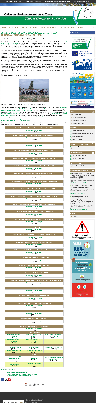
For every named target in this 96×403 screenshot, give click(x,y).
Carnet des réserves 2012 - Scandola (14, 332)
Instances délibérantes (77, 118)
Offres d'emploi (75, 141)
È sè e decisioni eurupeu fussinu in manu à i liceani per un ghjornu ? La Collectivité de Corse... (81, 198)
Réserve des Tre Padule (34, 342)
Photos (73, 208)
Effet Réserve (14, 352)
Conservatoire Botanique (14, 1)
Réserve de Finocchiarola (53, 338)
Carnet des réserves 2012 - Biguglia (14, 327)
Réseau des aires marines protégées (17, 362)
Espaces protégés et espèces (33, 352)
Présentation (74, 114)
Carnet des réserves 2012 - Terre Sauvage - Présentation (14, 348)
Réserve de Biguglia (14, 338)
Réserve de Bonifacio (34, 338)
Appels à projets (75, 138)
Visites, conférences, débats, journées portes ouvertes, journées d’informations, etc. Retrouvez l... (81, 188)
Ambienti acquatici (67, 27)
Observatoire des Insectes (33, 1)
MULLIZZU (25, 27)
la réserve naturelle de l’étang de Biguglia (49, 111)
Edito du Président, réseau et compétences (53, 348)
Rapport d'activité (76, 124)
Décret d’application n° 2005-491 (12, 74)
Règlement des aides (76, 121)
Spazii (17, 27)
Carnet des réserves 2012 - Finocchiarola (53, 327)
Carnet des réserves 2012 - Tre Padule (34, 332)
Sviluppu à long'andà (48, 27)
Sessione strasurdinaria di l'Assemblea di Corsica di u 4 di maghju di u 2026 (81, 175)
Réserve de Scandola (14, 342)
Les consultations (76, 160)
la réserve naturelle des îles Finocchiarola (15, 114)
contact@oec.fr (34, 396)
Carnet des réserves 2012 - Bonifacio (34, 327)
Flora (11, 27)
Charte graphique (75, 132)
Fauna (4, 27)
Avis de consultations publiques (79, 135)
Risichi (80, 27)
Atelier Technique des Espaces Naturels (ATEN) (20, 361)
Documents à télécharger (34, 127)
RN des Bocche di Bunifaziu (82, 1)
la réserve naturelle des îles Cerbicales (32, 107)
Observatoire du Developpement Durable (57, 1)
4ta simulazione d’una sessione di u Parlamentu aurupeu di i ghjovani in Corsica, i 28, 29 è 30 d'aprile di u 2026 (82, 194)
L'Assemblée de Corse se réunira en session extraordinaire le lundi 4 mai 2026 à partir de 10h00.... (81, 179)
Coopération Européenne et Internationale (78, 149)
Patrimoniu (33, 27)
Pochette (33, 348)
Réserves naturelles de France (15, 359)
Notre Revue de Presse (77, 168)
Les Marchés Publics (76, 157)
